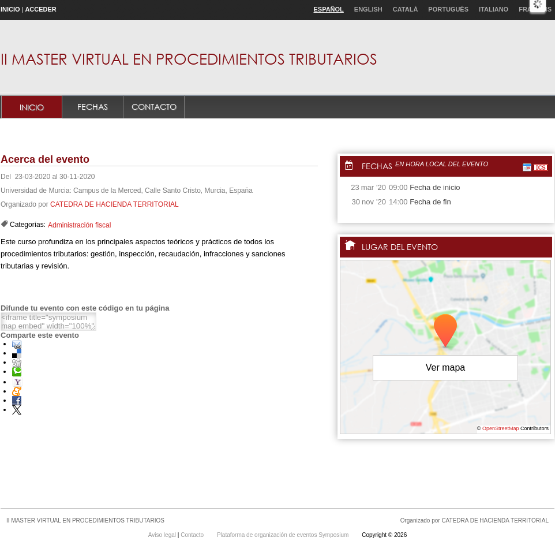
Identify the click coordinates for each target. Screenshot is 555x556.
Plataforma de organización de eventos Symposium (283, 535)
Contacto (154, 106)
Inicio (10, 9)
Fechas (92, 106)
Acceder (40, 9)
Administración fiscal (79, 225)
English (368, 9)
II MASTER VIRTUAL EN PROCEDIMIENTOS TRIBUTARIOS (189, 58)
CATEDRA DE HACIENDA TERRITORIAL (114, 204)
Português (448, 9)
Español (328, 9)
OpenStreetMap (500, 428)
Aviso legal (163, 535)
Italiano (493, 9)
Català (405, 9)
